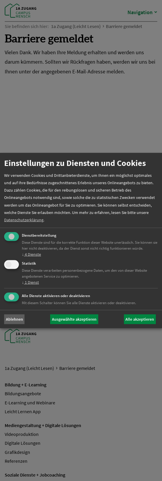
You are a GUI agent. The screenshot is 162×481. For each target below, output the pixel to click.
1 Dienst (30, 282)
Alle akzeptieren (139, 319)
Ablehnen (14, 319)
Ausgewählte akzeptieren (74, 319)
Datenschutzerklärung (23, 219)
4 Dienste (31, 254)
